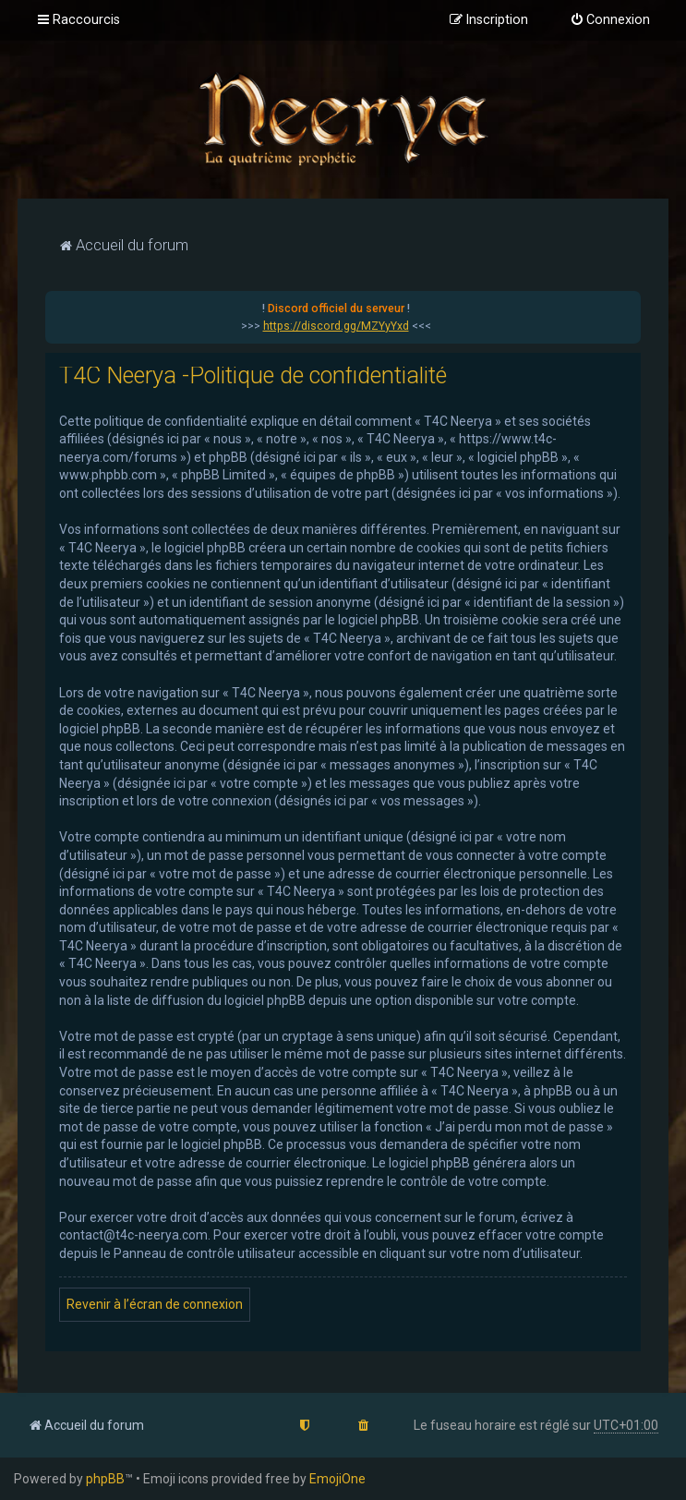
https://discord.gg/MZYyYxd (336, 326)
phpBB (105, 1478)
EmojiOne (337, 1478)
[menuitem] (610, 20)
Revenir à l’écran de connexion (154, 1304)
